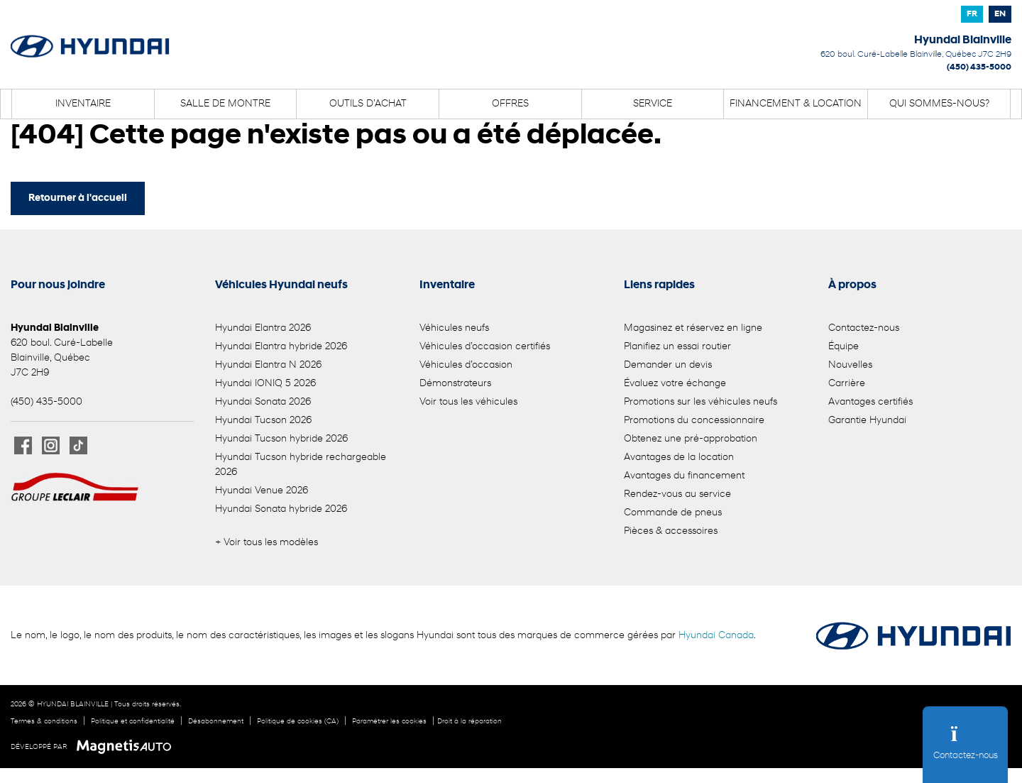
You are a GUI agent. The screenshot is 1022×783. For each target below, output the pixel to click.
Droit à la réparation (469, 721)
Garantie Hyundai (867, 420)
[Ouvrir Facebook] (23, 445)
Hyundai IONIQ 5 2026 (265, 383)
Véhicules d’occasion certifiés (484, 346)
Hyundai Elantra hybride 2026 (281, 346)
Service (652, 104)
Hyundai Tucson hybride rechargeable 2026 (300, 465)
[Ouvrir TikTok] (78, 445)
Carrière (846, 383)
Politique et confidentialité (133, 721)
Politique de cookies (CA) (298, 721)
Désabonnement (215, 721)
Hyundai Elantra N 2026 (268, 365)
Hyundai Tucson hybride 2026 (281, 439)
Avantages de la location (679, 457)
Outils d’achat (368, 104)
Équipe (843, 346)
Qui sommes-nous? (939, 104)
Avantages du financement (684, 476)
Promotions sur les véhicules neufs (700, 402)
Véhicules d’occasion (465, 365)
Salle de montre (225, 104)
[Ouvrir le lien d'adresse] (915, 54)
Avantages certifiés (870, 402)
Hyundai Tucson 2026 (263, 420)
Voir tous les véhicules (468, 402)
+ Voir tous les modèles (266, 542)
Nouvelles (850, 365)
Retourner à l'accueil (77, 198)
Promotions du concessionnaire (694, 420)
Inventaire (83, 104)
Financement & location (796, 104)
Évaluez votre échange (675, 383)
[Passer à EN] (1000, 14)
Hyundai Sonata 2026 (263, 402)
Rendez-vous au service (677, 494)
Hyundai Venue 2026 (261, 491)
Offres (510, 104)
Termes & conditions (44, 721)
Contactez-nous (863, 328)
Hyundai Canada (716, 635)
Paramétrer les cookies (389, 721)
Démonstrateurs (455, 383)
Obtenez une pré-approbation (690, 439)
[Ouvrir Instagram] (51, 445)
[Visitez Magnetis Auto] (127, 747)
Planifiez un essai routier (677, 346)
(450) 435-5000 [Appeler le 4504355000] (979, 67)
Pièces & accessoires (671, 531)
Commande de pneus (673, 513)
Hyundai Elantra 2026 (263, 328)
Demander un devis (668, 365)
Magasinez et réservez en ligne (693, 328)
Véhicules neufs (454, 328)
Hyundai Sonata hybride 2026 (281, 509)
